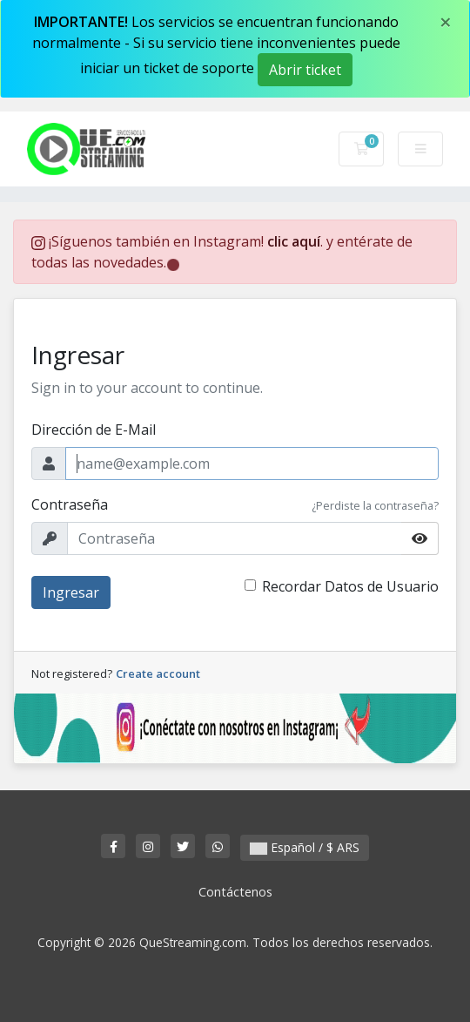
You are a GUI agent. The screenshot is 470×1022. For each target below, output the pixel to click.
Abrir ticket (305, 69)
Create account (158, 673)
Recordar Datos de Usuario (350, 586)
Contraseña (69, 504)
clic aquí (293, 241)
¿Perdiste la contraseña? (375, 505)
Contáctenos (235, 891)
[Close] (445, 22)
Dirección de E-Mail (93, 429)
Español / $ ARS (304, 847)
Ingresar (71, 592)
